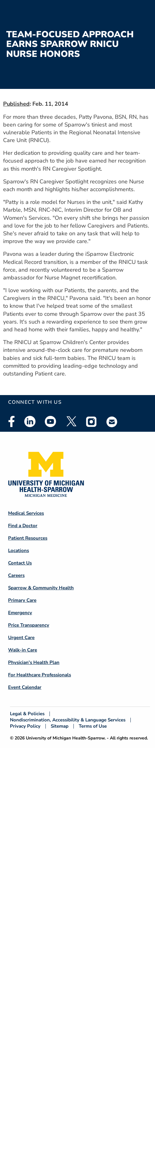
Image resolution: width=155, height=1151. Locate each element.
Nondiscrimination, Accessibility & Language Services (67, 720)
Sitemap (59, 726)
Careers (16, 575)
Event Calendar (24, 687)
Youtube (50, 421)
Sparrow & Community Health (41, 588)
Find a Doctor (22, 526)
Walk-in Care (22, 650)
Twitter (71, 421)
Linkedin (29, 421)
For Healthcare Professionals (39, 675)
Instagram (91, 421)
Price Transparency (28, 625)
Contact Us (20, 563)
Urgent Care (21, 637)
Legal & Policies (27, 713)
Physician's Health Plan (33, 662)
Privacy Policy (25, 726)
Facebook (11, 421)
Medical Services (26, 513)
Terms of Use (93, 726)
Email (112, 421)
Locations (18, 550)
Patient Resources (27, 538)
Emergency (20, 613)
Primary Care (22, 600)
